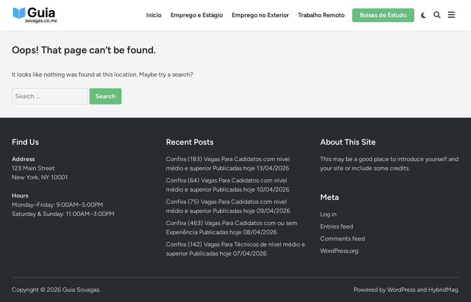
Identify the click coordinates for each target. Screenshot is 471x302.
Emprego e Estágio (197, 15)
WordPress (401, 289)
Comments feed (342, 238)
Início (153, 15)
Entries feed (336, 226)
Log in (328, 214)
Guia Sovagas (80, 289)
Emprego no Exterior (260, 15)
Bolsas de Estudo (383, 15)
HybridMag (443, 289)
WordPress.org (339, 250)
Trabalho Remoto (321, 15)
